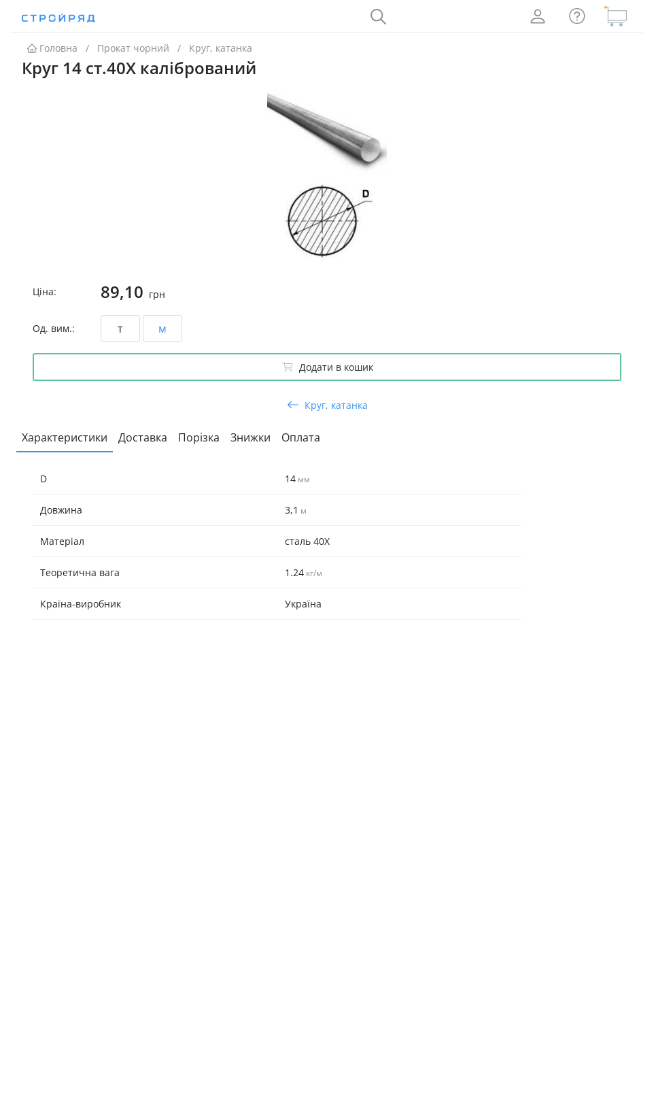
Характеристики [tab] (64, 437)
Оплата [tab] (300, 437)
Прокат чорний (133, 47)
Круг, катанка (220, 47)
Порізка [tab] (199, 437)
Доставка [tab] (142, 437)
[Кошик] (616, 16)
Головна (52, 47)
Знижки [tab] (250, 437)
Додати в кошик (327, 367)
